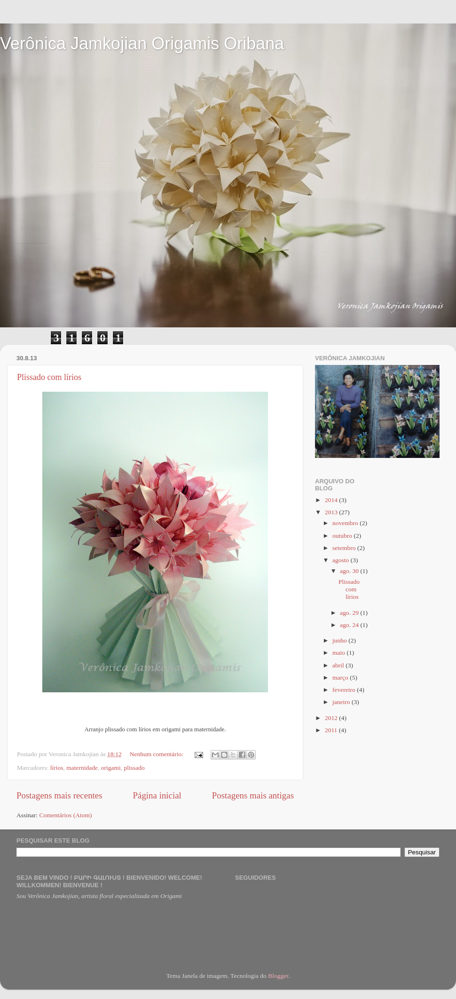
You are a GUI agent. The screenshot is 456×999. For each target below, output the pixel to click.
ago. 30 (350, 570)
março (341, 677)
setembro (344, 547)
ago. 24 (350, 624)
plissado (134, 767)
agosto (341, 560)
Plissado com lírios (49, 377)
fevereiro (344, 689)
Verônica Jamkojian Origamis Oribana (142, 43)
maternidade (82, 767)
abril (339, 665)
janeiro (342, 701)
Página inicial (157, 795)
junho (340, 640)
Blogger (278, 975)
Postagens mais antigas (253, 795)
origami (111, 767)
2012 (332, 717)
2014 (332, 499)
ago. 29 (350, 612)
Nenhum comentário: (157, 754)
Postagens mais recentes (59, 795)
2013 (332, 512)
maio (339, 652)
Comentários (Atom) (65, 815)
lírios (56, 767)
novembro (346, 523)
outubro (343, 535)
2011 (332, 730)
